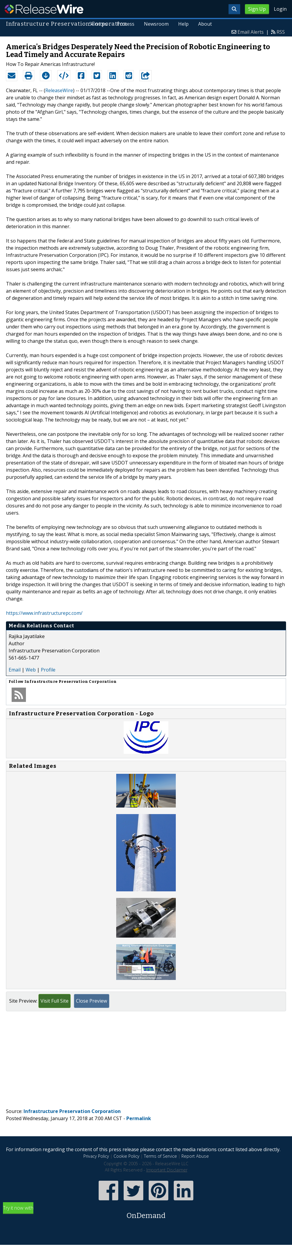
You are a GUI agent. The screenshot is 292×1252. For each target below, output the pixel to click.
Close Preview (91, 1001)
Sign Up (257, 9)
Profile (48, 669)
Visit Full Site (55, 1001)
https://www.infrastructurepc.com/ (44, 613)
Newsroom (156, 24)
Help (183, 24)
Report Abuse (195, 1156)
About (205, 24)
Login (280, 9)
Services (98, 24)
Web (31, 669)
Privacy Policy (96, 1156)
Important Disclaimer (166, 1170)
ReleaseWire (44, 9)
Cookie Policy (126, 1156)
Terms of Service (160, 1156)
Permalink (138, 1118)
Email (15, 669)
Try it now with (146, 1213)
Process (125, 24)
